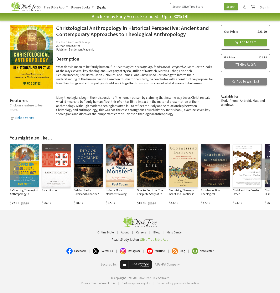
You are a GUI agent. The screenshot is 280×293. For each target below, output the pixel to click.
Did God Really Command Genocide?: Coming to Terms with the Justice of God (87, 195)
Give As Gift (246, 64)
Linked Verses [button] (24, 118)
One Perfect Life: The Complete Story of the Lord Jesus (150, 194)
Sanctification (50, 190)
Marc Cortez (73, 46)
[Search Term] (197, 6)
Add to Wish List (245, 81)
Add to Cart (245, 42)
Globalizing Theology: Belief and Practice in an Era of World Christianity (183, 194)
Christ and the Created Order (246, 192)
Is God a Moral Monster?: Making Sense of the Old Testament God (116, 195)
